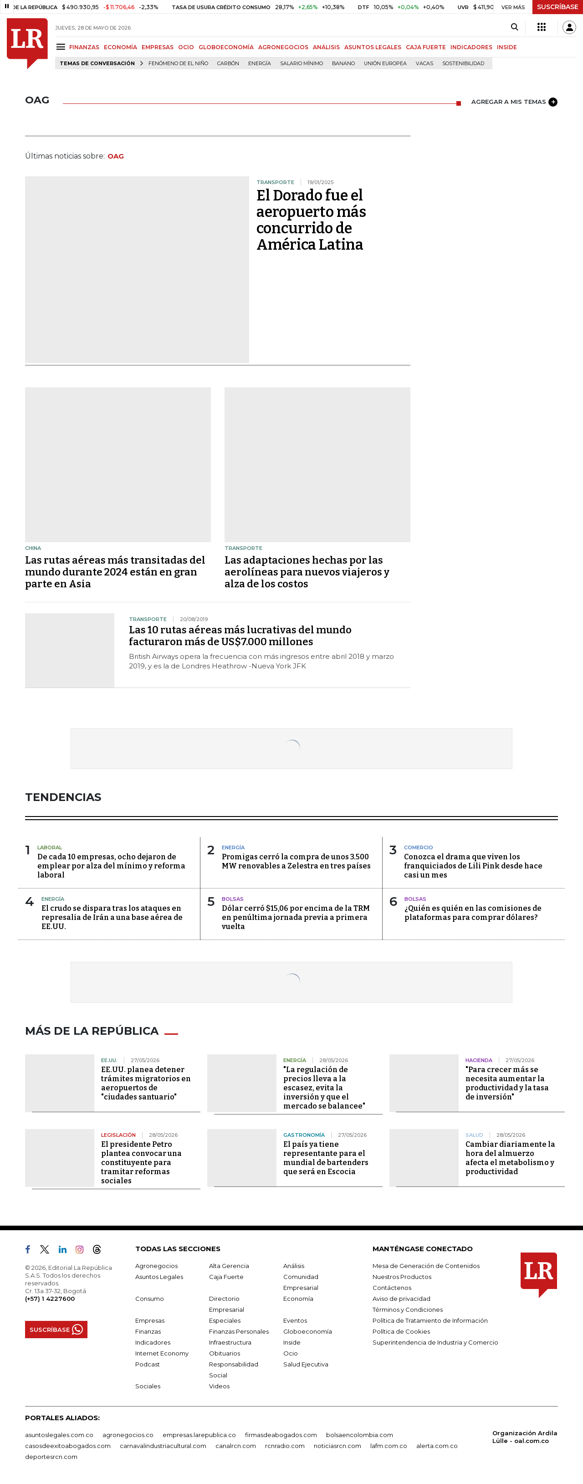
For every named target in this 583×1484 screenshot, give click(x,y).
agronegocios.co (127, 1434)
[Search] (514, 27)
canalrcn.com (235, 1445)
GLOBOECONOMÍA (226, 47)
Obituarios (224, 1353)
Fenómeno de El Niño (178, 64)
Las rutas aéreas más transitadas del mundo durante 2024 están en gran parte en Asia (115, 572)
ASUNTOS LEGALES (372, 47)
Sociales (147, 1386)
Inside (292, 1342)
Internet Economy (162, 1353)
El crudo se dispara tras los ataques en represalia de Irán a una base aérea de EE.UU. (112, 917)
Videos (219, 1386)
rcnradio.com (285, 1445)
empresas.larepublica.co (199, 1434)
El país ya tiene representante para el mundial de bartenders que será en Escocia (325, 1158)
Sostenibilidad (463, 64)
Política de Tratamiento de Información (430, 1320)
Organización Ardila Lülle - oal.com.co (524, 1436)
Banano (343, 64)
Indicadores (152, 1342)
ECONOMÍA (120, 47)
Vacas (424, 64)
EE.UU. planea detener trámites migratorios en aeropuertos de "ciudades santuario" (146, 1083)
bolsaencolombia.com (359, 1434)
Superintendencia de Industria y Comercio (435, 1342)
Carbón (228, 64)
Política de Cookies (401, 1331)
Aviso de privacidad (401, 1298)
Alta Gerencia (229, 1265)
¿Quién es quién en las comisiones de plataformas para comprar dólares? (473, 913)
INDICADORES (471, 47)
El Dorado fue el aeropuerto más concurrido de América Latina (311, 220)
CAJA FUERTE (426, 47)
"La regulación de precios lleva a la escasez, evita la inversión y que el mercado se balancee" (324, 1087)
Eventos (295, 1320)
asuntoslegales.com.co (59, 1434)
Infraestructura (230, 1342)
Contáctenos (392, 1287)
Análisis (293, 1265)
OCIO (186, 47)
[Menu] (62, 47)
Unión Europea (385, 64)
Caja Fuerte (226, 1276)
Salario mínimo (301, 64)
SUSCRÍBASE (557, 7)
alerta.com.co (437, 1445)
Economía (298, 1298)
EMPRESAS (158, 47)
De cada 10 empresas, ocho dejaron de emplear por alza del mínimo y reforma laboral (111, 865)
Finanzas (148, 1331)
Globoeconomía (307, 1331)
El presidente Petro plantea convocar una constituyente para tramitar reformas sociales (141, 1162)
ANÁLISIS (326, 47)
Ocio (290, 1353)
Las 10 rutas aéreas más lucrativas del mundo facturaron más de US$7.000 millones (240, 636)
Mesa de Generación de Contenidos (426, 1265)
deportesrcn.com (51, 1456)
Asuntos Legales (159, 1276)
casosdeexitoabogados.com (68, 1445)
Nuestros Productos (402, 1276)
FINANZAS (84, 47)
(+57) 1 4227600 (50, 1298)
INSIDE (507, 47)
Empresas (149, 1320)
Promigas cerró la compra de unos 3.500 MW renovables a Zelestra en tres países (296, 861)
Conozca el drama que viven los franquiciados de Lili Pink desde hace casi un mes (473, 865)
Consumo (149, 1298)
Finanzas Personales (239, 1331)
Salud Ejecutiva (305, 1364)
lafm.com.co (388, 1445)
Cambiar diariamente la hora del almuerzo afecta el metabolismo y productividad (510, 1158)
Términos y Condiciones (408, 1309)
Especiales (224, 1320)
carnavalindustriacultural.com (163, 1445)
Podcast (147, 1364)
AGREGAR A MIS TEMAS (514, 102)
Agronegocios (156, 1265)
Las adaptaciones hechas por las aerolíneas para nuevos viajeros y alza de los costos (307, 572)
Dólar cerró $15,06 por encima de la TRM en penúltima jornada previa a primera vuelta (296, 917)
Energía (259, 64)
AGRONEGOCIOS (283, 47)
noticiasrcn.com (337, 1445)
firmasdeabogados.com (281, 1434)
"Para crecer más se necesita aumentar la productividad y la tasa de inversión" (507, 1083)
